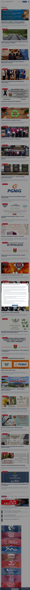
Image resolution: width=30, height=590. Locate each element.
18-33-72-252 (22, 290)
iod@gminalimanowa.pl (24, 293)
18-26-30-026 (17, 293)
